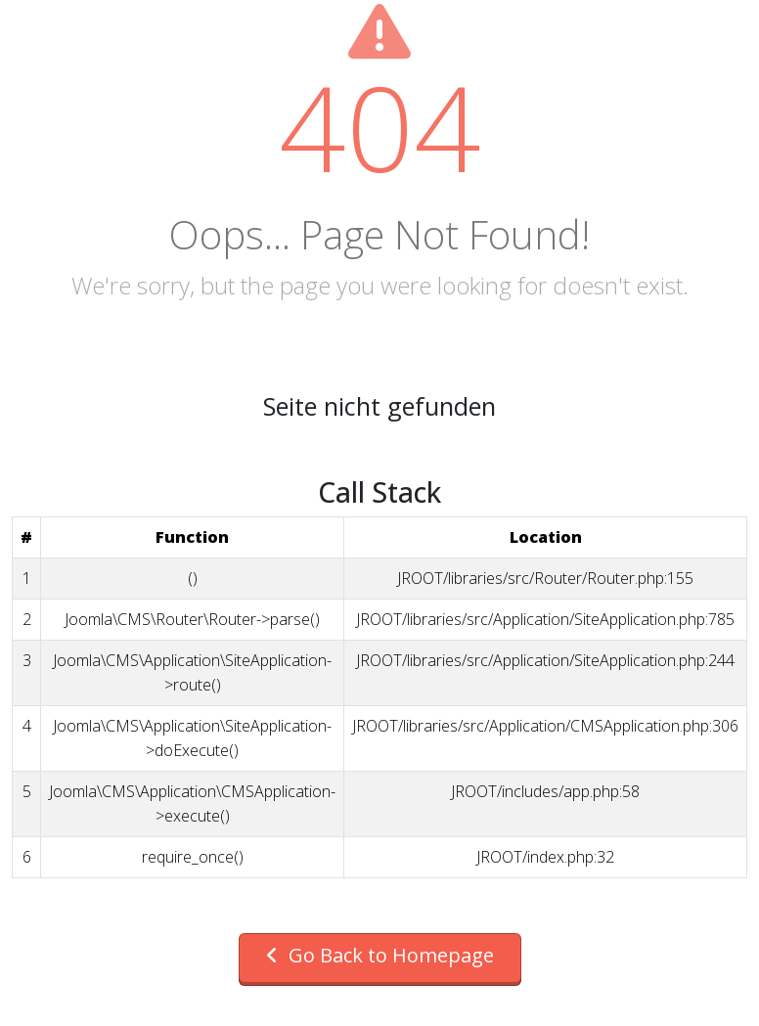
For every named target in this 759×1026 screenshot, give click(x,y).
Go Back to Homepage (380, 955)
